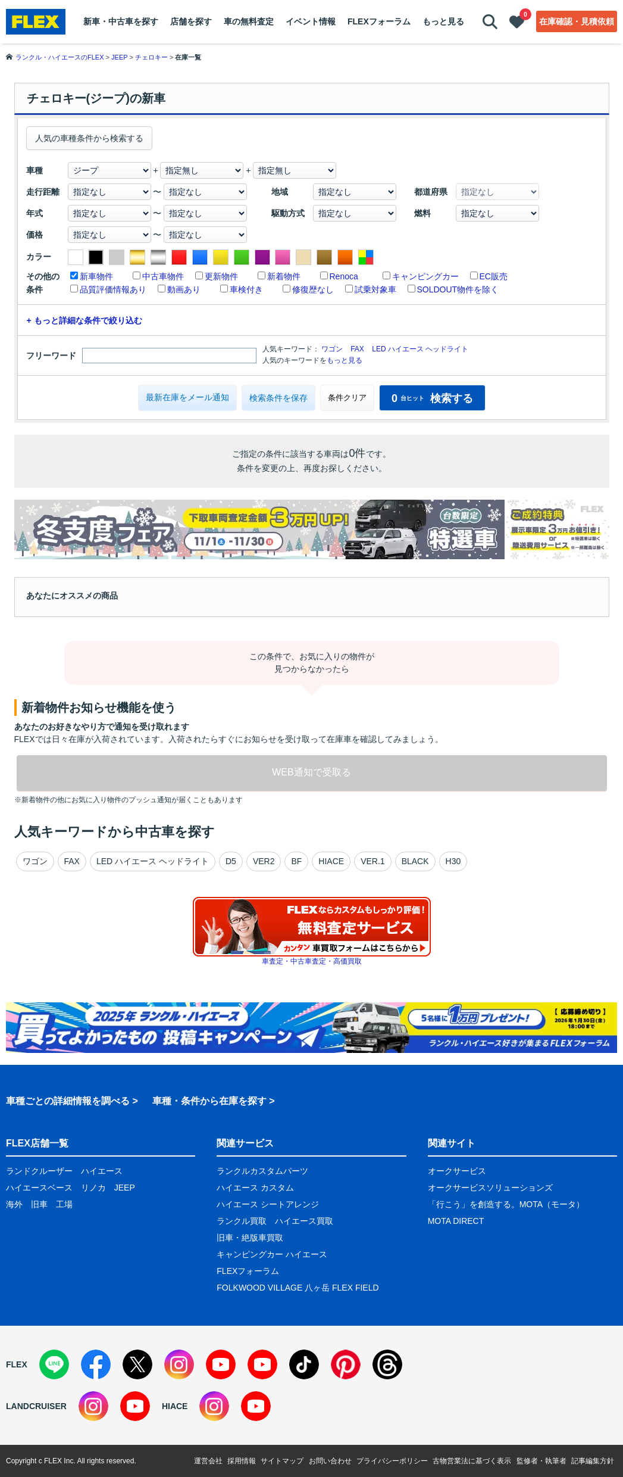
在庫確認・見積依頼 (576, 21)
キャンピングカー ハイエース (272, 1254)
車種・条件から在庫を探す (209, 1101)
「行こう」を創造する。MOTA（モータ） (506, 1204)
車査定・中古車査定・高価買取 (312, 961)
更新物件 (221, 276)
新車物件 (96, 276)
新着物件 (283, 276)
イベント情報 (311, 21)
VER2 (264, 861)
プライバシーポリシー (392, 1461)
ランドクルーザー (39, 1171)
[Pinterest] (346, 1364)
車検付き (246, 289)
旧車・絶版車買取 (250, 1237)
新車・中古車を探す (120, 21)
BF (296, 861)
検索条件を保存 (278, 398)
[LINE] (54, 1364)
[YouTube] (221, 1364)
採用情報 (241, 1461)
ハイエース (102, 1171)
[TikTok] (304, 1364)
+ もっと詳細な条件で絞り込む (84, 320)
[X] (137, 1364)
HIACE (331, 861)
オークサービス (457, 1171)
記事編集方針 (592, 1461)
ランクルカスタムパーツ (262, 1171)
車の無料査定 (249, 21)
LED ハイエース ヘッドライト (420, 349)
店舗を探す (191, 21)
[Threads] (387, 1364)
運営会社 (208, 1461)
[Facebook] (96, 1364)
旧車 (39, 1204)
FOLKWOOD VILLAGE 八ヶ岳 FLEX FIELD (297, 1287)
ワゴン (332, 349)
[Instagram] (179, 1364)
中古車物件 (163, 276)
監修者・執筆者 (541, 1461)
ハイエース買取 (304, 1221)
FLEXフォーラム (379, 21)
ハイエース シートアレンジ (268, 1204)
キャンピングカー (425, 276)
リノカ (93, 1187)
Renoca (344, 276)
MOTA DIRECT (456, 1221)
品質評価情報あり (113, 289)
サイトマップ (282, 1461)
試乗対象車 (375, 289)
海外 (14, 1204)
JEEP (124, 1187)
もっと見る (443, 21)
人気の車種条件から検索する (89, 138)
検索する (432, 398)
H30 (453, 861)
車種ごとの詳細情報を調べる (68, 1101)
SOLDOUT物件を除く (458, 289)
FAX (357, 349)
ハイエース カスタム (255, 1187)
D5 (231, 861)
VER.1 (372, 861)
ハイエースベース (39, 1187)
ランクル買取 (242, 1221)
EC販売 (494, 276)
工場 (64, 1204)
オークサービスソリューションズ (490, 1187)
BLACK (415, 861)
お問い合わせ (330, 1461)
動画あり (184, 289)
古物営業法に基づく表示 (472, 1461)
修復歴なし (313, 289)
